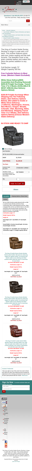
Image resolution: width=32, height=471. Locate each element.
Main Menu (4, 25)
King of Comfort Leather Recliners (11, 38)
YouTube (6, 446)
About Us (19, 2)
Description (6, 196)
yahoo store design (16, 461)
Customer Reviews (5, 419)
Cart (25, 1)
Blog (6, 443)
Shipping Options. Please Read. (19, 196)
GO (28, 20)
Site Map (5, 430)
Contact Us (18, 4)
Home (19, 1)
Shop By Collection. (10, 30)
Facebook (6, 441)
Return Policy (5, 433)
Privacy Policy (5, 422)
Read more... (25, 375)
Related (5, 199)
